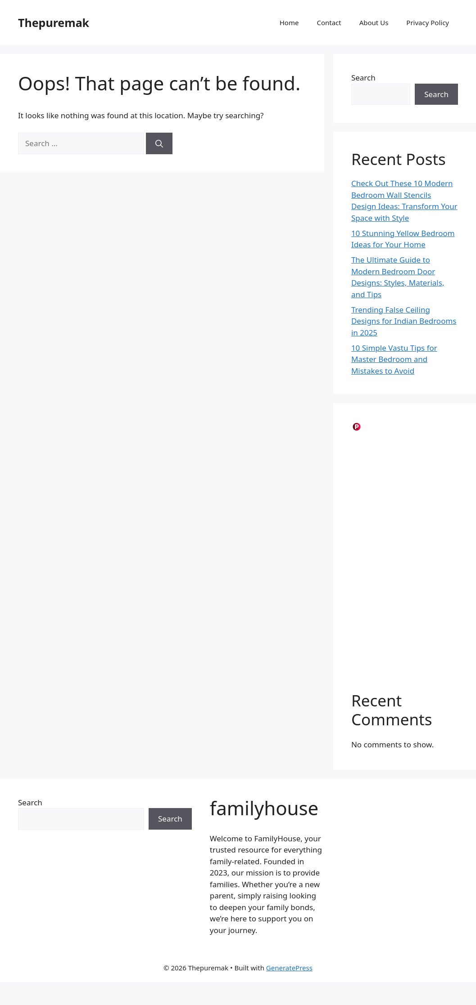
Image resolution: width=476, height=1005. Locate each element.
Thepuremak (53, 22)
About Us (374, 22)
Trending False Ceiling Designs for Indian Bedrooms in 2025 (404, 321)
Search (363, 77)
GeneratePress (289, 967)
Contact (329, 22)
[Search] (159, 143)
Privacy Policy (427, 22)
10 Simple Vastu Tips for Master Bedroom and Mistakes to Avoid (394, 359)
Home (289, 22)
